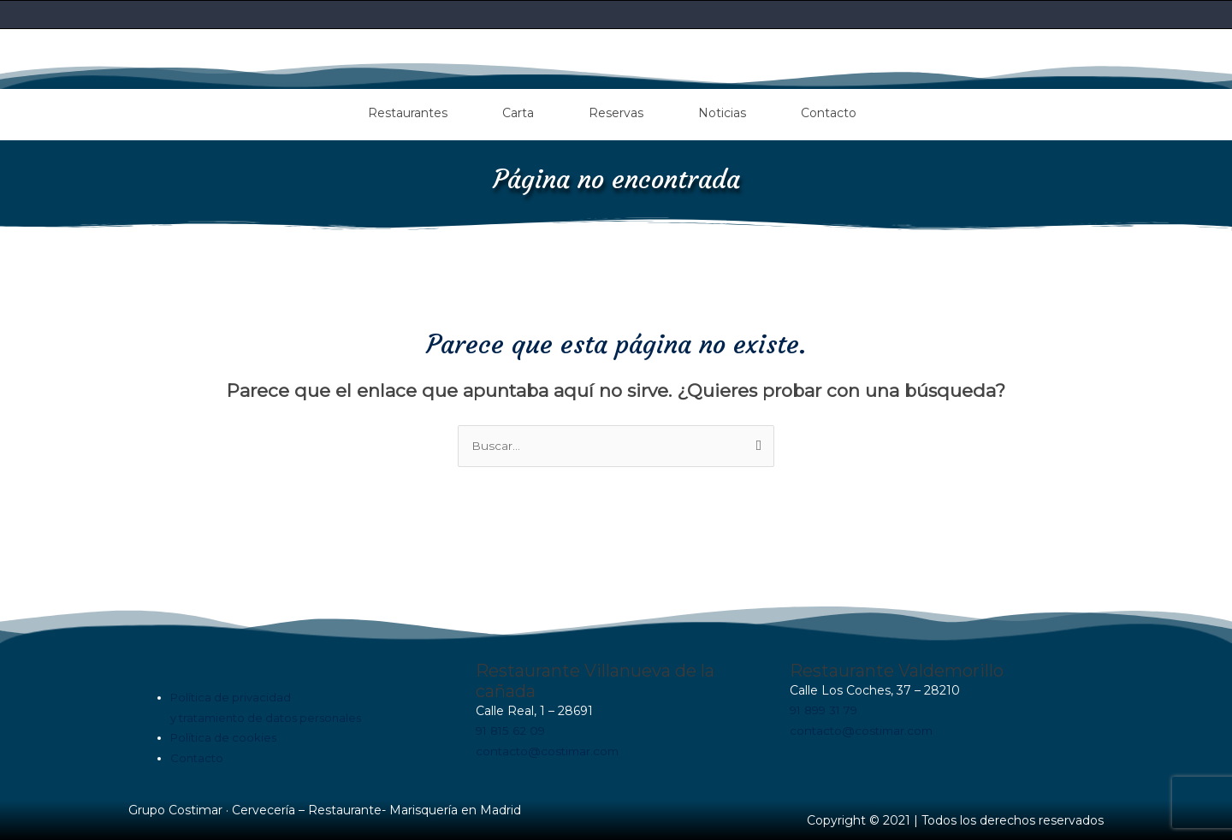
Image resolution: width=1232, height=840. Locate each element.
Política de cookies (223, 735)
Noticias (722, 110)
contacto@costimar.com (550, 749)
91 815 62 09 (512, 728)
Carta (518, 110)
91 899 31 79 (827, 708)
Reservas (616, 110)
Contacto (828, 110)
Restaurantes (407, 110)
